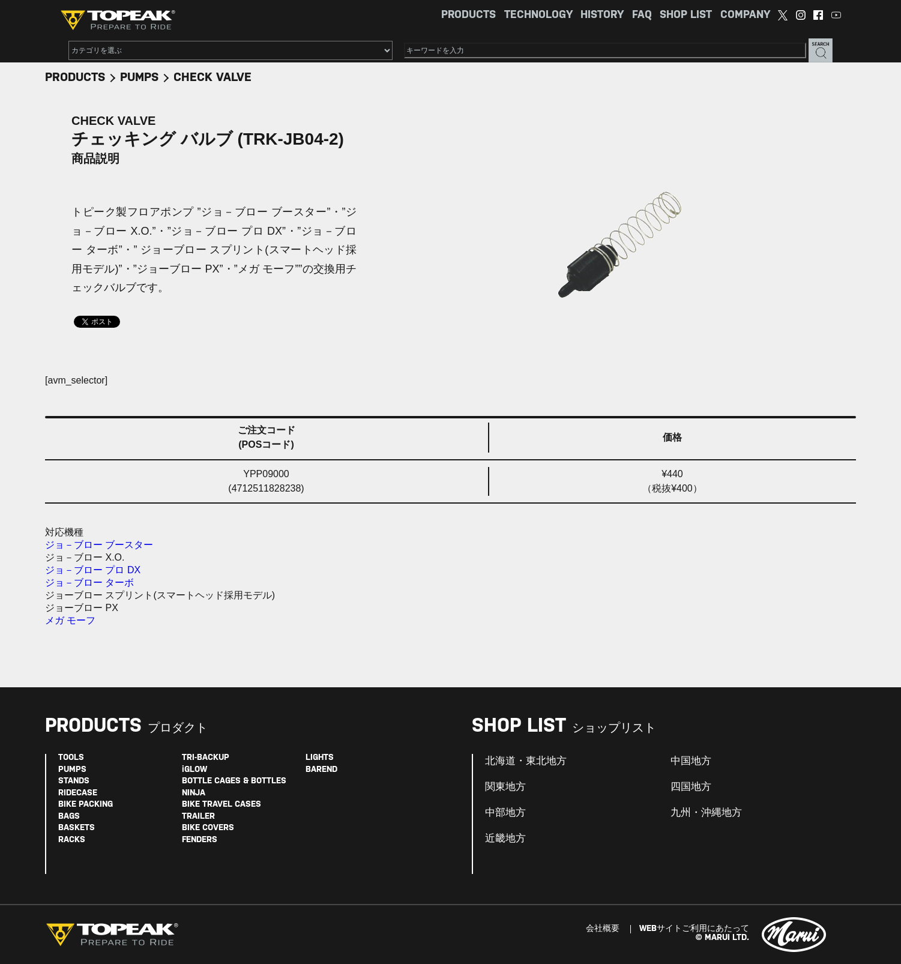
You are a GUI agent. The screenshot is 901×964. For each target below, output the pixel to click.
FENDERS (199, 840)
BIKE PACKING (85, 805)
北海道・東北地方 (526, 761)
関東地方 (505, 787)
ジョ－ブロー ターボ (89, 582)
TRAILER (198, 817)
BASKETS (76, 828)
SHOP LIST (686, 15)
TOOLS (71, 758)
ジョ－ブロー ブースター (99, 545)
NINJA (193, 793)
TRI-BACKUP (205, 758)
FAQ (642, 15)
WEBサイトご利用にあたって (694, 929)
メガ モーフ (70, 620)
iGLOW (194, 770)
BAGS (69, 817)
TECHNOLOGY (538, 15)
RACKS (71, 840)
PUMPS (139, 77)
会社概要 (602, 929)
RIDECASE (77, 793)
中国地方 (690, 761)
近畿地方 (505, 838)
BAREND (321, 770)
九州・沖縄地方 (706, 813)
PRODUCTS (468, 15)
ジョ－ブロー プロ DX (92, 570)
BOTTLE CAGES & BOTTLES (234, 781)
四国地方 (690, 787)
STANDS (73, 781)
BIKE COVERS (208, 828)
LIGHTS (320, 758)
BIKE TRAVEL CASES (221, 805)
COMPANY (745, 15)
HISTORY (602, 15)
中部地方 (505, 813)
